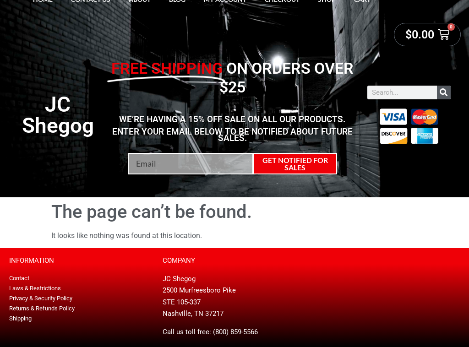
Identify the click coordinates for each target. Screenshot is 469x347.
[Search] (444, 92)
